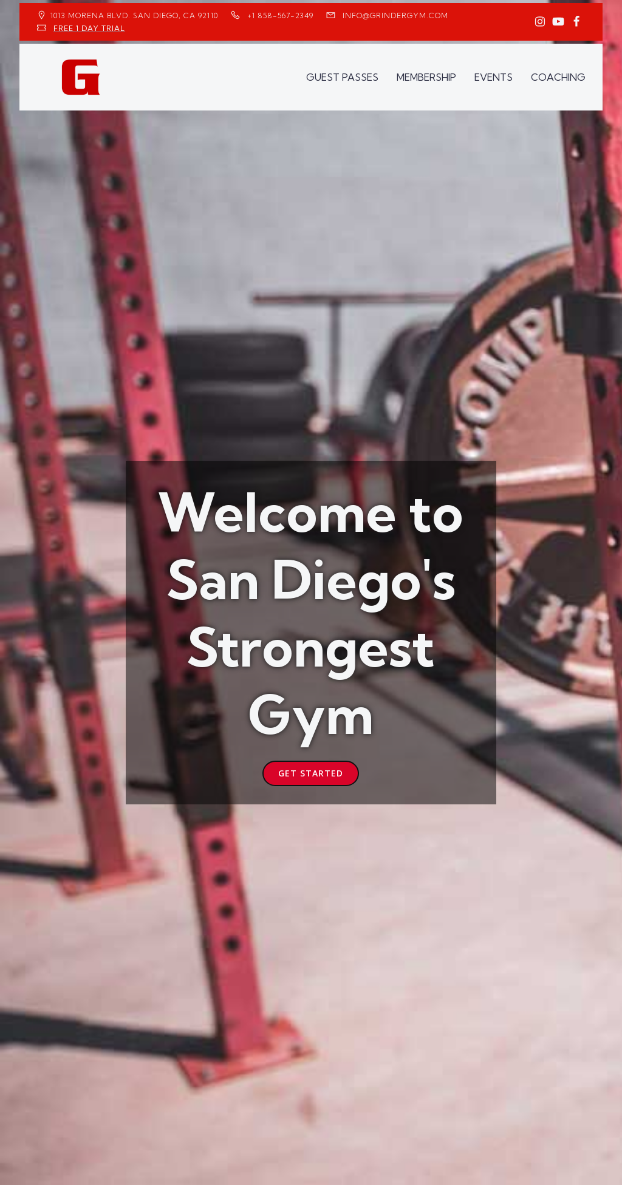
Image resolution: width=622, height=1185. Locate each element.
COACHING (558, 77)
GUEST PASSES (342, 77)
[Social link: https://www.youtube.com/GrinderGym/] (558, 22)
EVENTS (493, 77)
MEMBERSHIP (426, 77)
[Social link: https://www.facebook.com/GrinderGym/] (576, 22)
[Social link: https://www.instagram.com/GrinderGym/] (540, 22)
